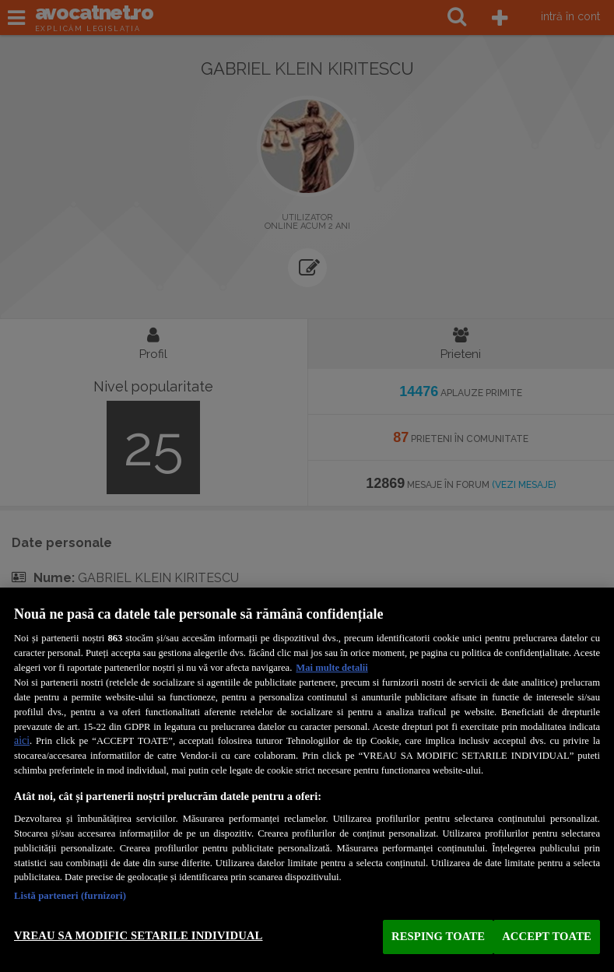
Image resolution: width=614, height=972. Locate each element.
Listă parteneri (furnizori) (70, 895)
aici (22, 740)
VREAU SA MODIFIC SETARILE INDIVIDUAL (138, 935)
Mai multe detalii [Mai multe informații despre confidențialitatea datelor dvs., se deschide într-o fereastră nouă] (331, 667)
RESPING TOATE (438, 936)
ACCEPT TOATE (546, 936)
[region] (307, 780)
